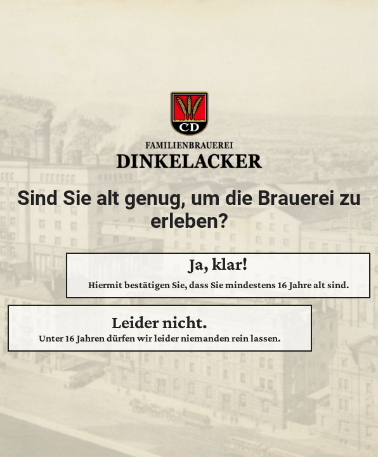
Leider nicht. (160, 328)
